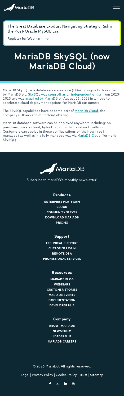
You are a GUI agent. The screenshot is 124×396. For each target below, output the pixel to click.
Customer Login (62, 248)
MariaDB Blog (62, 279)
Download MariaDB (62, 217)
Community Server (62, 212)
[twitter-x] (57, 384)
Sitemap (96, 375)
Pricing (62, 223)
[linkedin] (65, 384)
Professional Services (62, 259)
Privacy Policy (42, 375)
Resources (62, 272)
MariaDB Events (62, 295)
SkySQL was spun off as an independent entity (65, 94)
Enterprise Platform (62, 202)
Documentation (62, 300)
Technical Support (62, 243)
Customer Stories (62, 290)
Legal (25, 375)
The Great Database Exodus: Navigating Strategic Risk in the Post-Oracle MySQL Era (61, 29)
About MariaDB (62, 326)
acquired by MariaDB (41, 98)
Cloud (62, 207)
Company (62, 319)
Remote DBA (62, 253)
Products (62, 195)
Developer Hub (62, 305)
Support (62, 236)
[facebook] (50, 384)
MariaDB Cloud (86, 111)
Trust (83, 375)
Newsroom (62, 331)
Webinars (62, 284)
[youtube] (73, 384)
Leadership (62, 336)
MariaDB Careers (62, 341)
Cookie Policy (66, 375)
